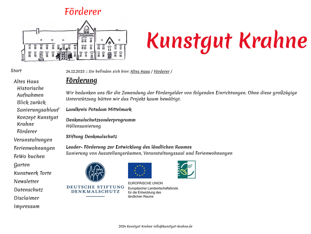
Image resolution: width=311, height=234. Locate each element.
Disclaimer (26, 198)
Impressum (26, 206)
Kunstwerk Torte (33, 173)
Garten (22, 164)
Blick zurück (31, 102)
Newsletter (26, 181)
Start (16, 71)
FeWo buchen (29, 156)
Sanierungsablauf (38, 109)
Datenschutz (28, 189)
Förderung (81, 80)
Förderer (27, 131)
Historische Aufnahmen (30, 91)
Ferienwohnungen (34, 148)
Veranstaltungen (33, 139)
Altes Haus (26, 81)
